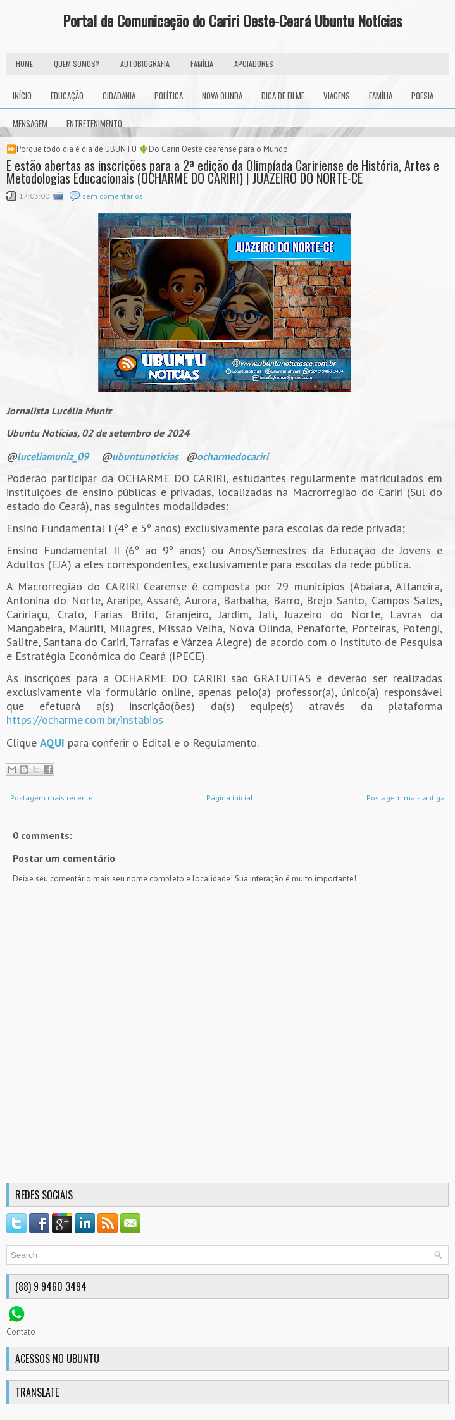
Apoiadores (253, 63)
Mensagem (30, 123)
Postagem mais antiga (405, 797)
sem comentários (112, 196)
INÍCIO (22, 95)
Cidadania (119, 95)
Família (380, 95)
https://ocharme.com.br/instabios (84, 720)
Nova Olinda (222, 95)
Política (168, 95)
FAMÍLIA (201, 63)
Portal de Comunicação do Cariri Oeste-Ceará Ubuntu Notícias (232, 20)
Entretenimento (94, 123)
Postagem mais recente (51, 797)
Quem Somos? (76, 63)
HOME (24, 63)
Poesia (422, 95)
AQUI (52, 742)
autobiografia (145, 63)
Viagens (336, 95)
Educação (67, 95)
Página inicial (229, 797)
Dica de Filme (282, 95)
